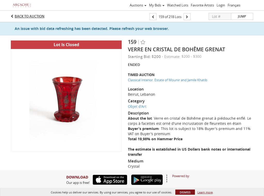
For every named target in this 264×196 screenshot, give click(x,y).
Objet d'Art (137, 106)
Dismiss (185, 192)
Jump (242, 16)
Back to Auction (29, 16)
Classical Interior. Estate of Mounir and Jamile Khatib (167, 80)
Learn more (205, 192)
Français (234, 5)
